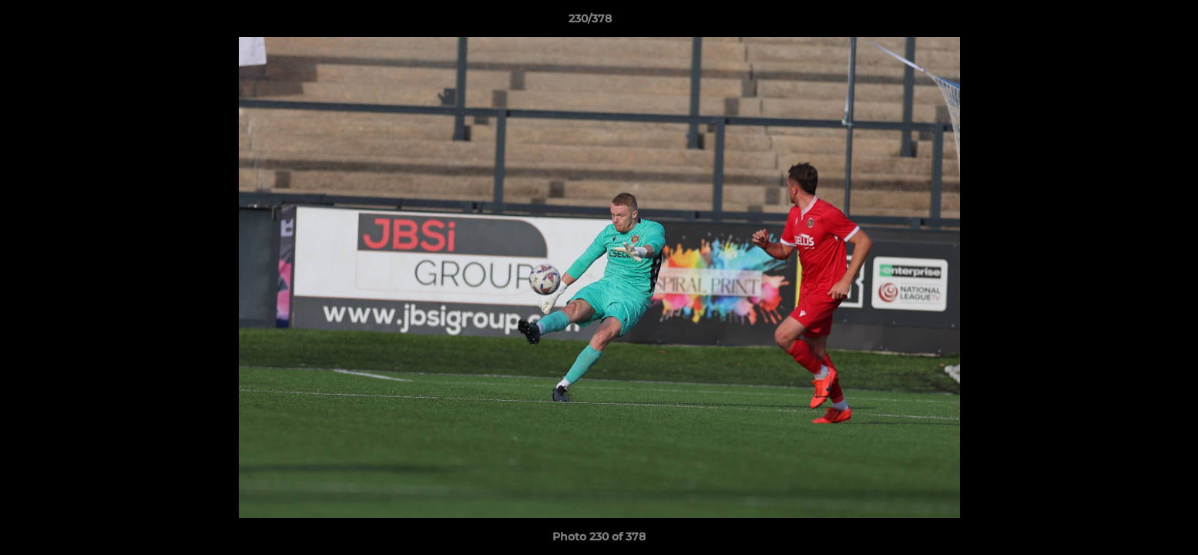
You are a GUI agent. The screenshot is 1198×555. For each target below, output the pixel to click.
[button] (1133, 22)
